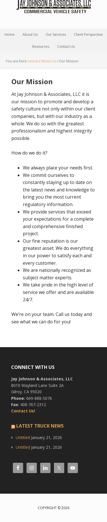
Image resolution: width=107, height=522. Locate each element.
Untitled (23, 437)
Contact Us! (23, 411)
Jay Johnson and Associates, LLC (54, 14)
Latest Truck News (40, 426)
